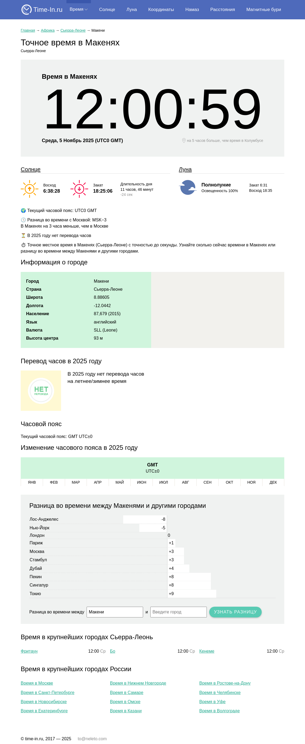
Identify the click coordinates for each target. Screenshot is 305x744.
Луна (131, 9)
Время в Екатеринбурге (44, 711)
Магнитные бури (263, 9)
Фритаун (29, 651)
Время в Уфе (212, 701)
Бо (112, 651)
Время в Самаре (126, 692)
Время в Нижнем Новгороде (138, 683)
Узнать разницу (235, 612)
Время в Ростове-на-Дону (225, 683)
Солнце (107, 9)
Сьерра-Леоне (73, 30)
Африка (48, 30)
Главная (28, 30)
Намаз (192, 9)
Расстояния (222, 9)
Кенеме (206, 651)
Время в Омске (125, 701)
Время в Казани (126, 711)
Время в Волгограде (219, 711)
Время (76, 9)
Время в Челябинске (220, 692)
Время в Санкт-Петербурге (48, 692)
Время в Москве (37, 683)
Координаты (161, 9)
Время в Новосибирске (44, 701)
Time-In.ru (47, 9)
